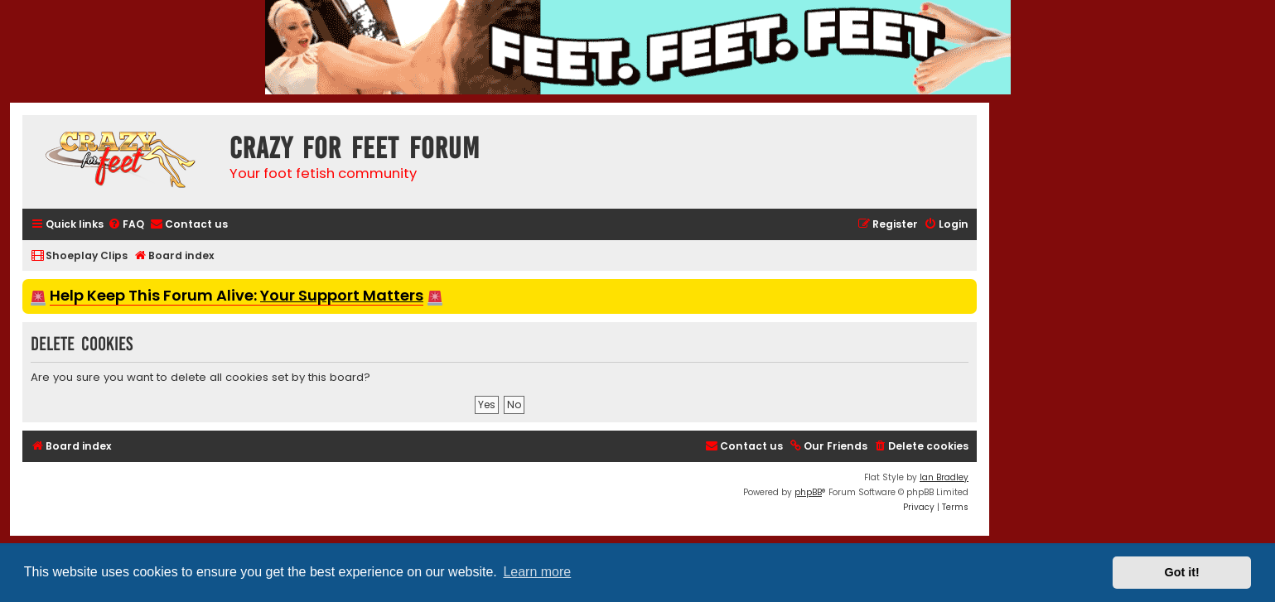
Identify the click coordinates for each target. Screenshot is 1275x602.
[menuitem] (126, 225)
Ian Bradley (944, 477)
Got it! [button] (1182, 572)
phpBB (808, 492)
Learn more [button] (537, 572)
